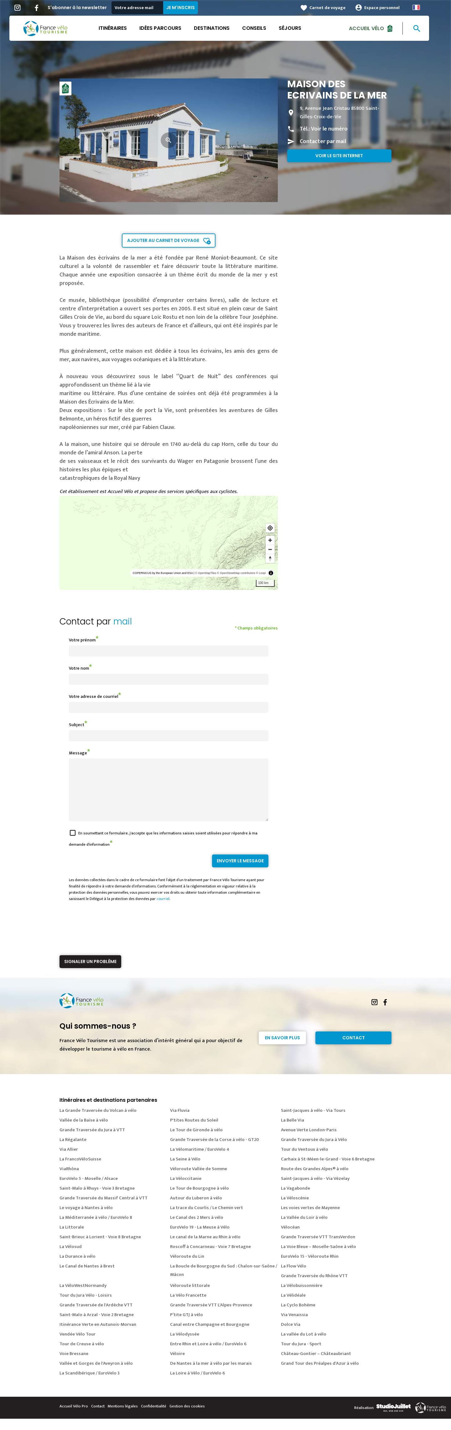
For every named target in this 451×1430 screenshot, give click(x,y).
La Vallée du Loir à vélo (304, 1229)
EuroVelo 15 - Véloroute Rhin (310, 1268)
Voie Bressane (74, 1365)
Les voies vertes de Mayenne (310, 1219)
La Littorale (72, 1238)
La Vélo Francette (188, 1306)
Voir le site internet (339, 156)
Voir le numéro (329, 129)
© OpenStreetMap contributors (236, 573)
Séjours (296, 28)
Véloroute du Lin (187, 1268)
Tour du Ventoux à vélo (304, 1161)
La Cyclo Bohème (298, 1316)
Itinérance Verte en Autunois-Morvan (98, 1336)
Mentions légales (123, 1417)
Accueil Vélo (373, 28)
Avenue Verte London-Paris (309, 1141)
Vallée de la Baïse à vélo (84, 1131)
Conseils (260, 28)
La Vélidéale (293, 1306)
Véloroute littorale (190, 1297)
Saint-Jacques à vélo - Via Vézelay (315, 1190)
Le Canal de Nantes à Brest (87, 1277)
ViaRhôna (69, 1180)
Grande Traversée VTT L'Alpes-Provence (211, 1316)
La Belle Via (292, 1131)
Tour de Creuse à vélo (82, 1355)
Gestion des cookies (187, 1417)
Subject (76, 724)
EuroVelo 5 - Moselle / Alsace (89, 1190)
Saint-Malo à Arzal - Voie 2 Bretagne (97, 1326)
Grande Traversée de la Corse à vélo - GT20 (214, 1151)
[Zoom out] (270, 549)
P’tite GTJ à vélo (186, 1326)
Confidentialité (153, 1417)
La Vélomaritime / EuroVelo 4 (199, 1161)
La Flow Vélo (293, 1277)
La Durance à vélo (78, 1268)
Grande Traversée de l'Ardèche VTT (96, 1316)
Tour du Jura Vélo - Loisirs (86, 1306)
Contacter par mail (323, 141)
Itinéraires (119, 28)
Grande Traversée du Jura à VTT (92, 1141)
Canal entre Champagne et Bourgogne (209, 1336)
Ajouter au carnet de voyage (163, 240)
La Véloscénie (295, 1209)
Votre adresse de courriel (93, 696)
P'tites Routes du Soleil (194, 1131)
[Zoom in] (270, 540)
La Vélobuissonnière (301, 1297)
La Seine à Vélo (185, 1170)
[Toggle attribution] (271, 573)
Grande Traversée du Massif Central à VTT (104, 1209)
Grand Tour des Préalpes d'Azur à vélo (320, 1375)
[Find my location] (270, 528)
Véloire (177, 1365)
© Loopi (261, 573)
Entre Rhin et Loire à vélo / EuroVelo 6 (208, 1355)
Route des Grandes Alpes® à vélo (315, 1180)
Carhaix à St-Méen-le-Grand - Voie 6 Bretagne (328, 1170)
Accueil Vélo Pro (74, 1417)
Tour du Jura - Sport (301, 1355)
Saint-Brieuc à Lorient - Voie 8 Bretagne (100, 1248)
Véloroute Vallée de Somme (198, 1180)
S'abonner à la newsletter (83, 7)
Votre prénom (82, 640)
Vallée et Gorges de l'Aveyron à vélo (96, 1375)
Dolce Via (290, 1336)
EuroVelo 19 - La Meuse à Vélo (200, 1238)
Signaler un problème (90, 973)
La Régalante (73, 1151)
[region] (169, 543)
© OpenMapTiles (205, 573)
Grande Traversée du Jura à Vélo (314, 1151)
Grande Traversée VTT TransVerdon (318, 1248)
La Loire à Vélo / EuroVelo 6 (197, 1384)
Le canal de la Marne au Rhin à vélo (205, 1248)
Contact (353, 1049)
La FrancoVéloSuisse (80, 1170)
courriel (163, 910)
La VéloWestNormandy (83, 1297)
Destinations (218, 28)
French (422, 7)
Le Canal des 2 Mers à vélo (196, 1229)
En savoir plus (282, 1049)
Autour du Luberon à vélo (196, 1209)
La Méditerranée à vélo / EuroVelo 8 (96, 1229)
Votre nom (79, 668)
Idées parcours (167, 28)
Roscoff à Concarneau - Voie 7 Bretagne (210, 1258)
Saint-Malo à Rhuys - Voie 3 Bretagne (97, 1199)
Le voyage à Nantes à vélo (86, 1219)
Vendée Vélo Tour (78, 1345)
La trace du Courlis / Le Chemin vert (206, 1219)
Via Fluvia (179, 1122)
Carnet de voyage (334, 7)
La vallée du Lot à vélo (303, 1345)
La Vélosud (71, 1258)
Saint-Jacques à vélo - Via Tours (313, 1122)
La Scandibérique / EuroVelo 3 (90, 1384)
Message (78, 753)
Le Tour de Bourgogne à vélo (199, 1199)
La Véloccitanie (185, 1190)
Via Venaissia (294, 1326)
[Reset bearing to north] (270, 558)
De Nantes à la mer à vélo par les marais (211, 1375)
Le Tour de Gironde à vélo (196, 1141)
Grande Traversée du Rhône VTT (314, 1287)
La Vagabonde (295, 1199)
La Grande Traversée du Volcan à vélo (98, 1122)
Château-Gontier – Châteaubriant (316, 1365)
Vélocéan (290, 1238)
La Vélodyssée (184, 1345)
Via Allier (69, 1161)
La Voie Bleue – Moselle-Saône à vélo (318, 1258)
